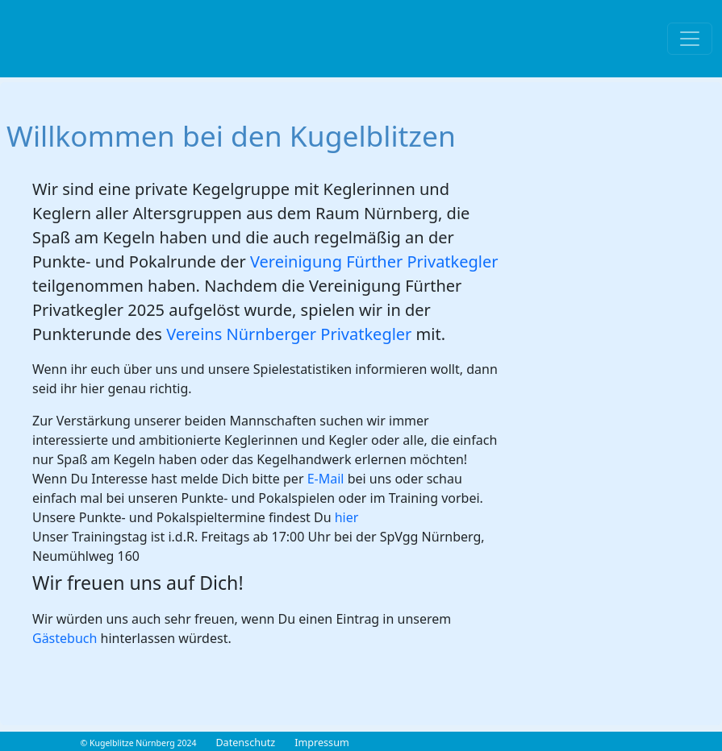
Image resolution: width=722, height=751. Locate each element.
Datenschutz (245, 742)
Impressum (321, 742)
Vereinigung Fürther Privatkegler (374, 261)
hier (347, 517)
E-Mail (325, 479)
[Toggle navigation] (689, 39)
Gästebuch (64, 638)
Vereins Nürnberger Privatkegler (290, 334)
